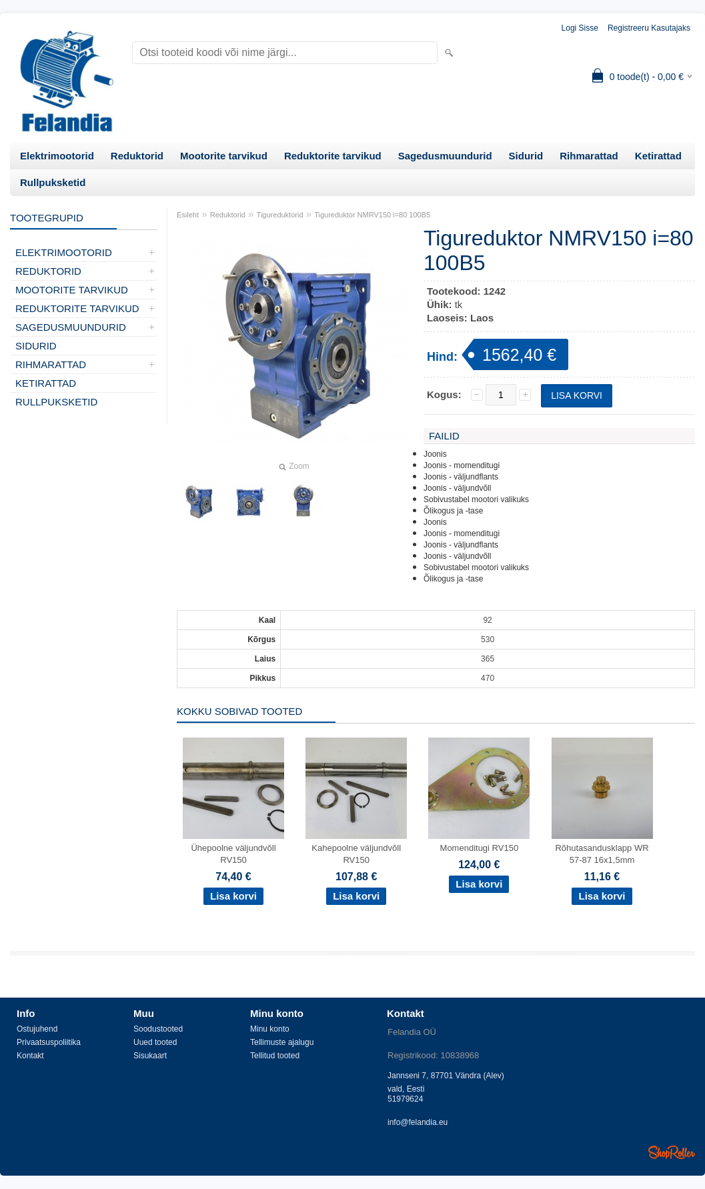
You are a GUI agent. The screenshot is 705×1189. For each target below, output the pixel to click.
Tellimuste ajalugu (281, 1042)
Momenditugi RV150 (479, 848)
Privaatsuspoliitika (49, 1042)
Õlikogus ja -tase (453, 510)
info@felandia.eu (418, 1122)
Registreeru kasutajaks (649, 28)
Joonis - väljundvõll (457, 488)
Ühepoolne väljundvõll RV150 (233, 854)
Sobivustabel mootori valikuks (476, 499)
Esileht (188, 215)
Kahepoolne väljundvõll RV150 (356, 854)
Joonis (435, 454)
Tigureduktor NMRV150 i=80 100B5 (372, 215)
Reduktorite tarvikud (333, 155)
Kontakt (30, 1055)
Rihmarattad (589, 155)
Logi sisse (580, 28)
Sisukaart (150, 1055)
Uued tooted (155, 1042)
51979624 (405, 1099)
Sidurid (526, 155)
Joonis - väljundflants (461, 476)
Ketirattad (658, 155)
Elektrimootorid (57, 155)
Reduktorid (137, 155)
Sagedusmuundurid (445, 155)
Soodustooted (158, 1029)
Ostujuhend (37, 1029)
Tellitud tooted (274, 1055)
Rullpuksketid (52, 182)
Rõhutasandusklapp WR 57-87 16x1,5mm (601, 854)
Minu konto (269, 1029)
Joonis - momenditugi (462, 465)
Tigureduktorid (280, 215)
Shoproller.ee (671, 1152)
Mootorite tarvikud (223, 155)
